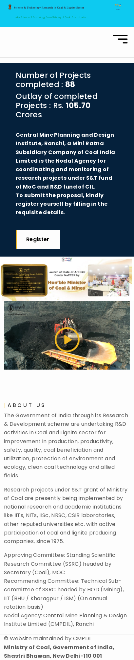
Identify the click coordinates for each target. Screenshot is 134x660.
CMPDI (82, 629)
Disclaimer (33, 655)
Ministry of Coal (61, 17)
